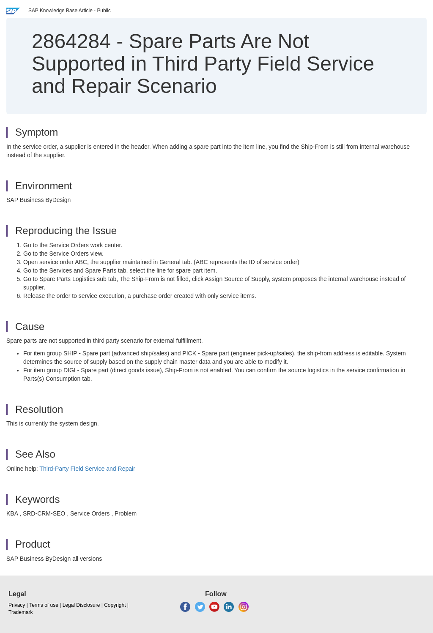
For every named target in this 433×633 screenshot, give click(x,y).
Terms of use (43, 605)
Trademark (20, 612)
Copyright (115, 605)
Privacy (16, 605)
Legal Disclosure (81, 605)
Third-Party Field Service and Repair (87, 468)
